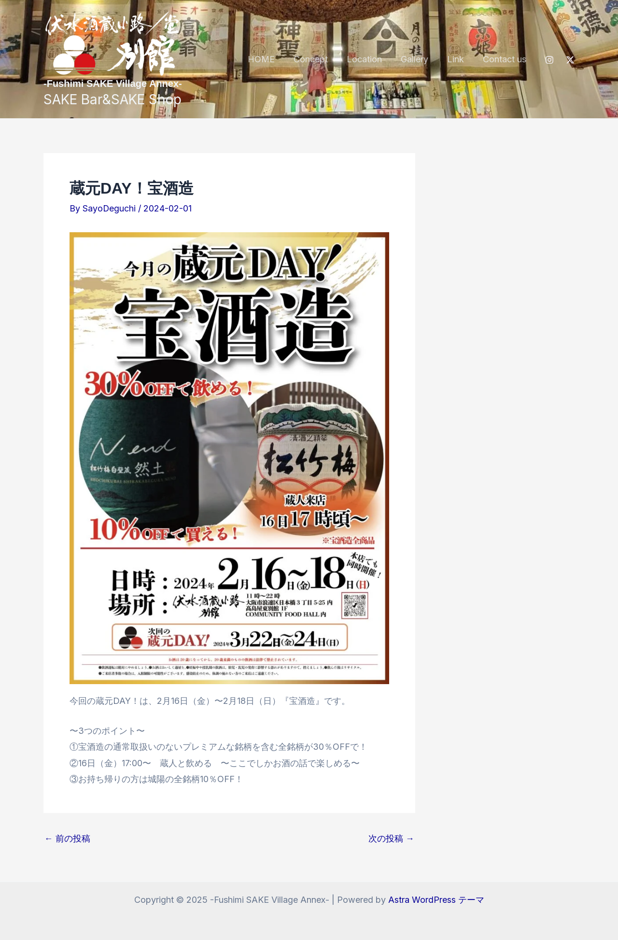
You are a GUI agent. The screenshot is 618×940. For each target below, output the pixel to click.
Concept (317, 59)
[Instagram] (549, 60)
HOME (268, 59)
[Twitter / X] (570, 60)
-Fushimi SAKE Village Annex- (112, 83)
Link (457, 59)
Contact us (505, 59)
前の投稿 (67, 838)
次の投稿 (391, 838)
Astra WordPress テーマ (436, 900)
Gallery (418, 59)
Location (369, 59)
